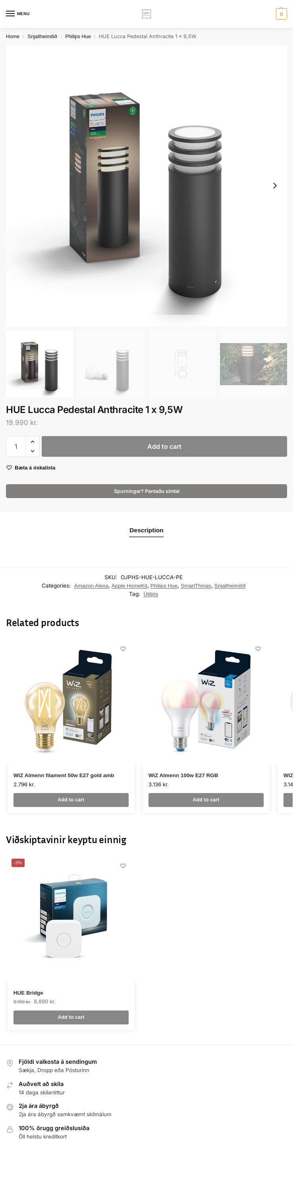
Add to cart (164, 446)
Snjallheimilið (42, 36)
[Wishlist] (123, 649)
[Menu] (18, 14)
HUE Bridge (28, 993)
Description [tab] (146, 530)
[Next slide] (274, 185)
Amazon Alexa (91, 586)
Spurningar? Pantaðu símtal (146, 491)
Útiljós (151, 594)
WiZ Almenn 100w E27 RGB (183, 775)
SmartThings (196, 586)
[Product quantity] (16, 446)
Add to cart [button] (71, 800)
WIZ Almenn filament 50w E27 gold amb (64, 775)
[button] (280, 13)
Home (12, 36)
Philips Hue (78, 36)
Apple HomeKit (129, 586)
